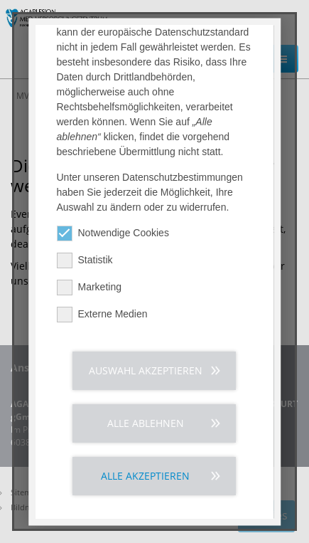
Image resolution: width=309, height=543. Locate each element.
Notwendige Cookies (113, 236)
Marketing (89, 290)
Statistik (85, 263)
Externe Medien (102, 317)
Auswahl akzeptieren (145, 374)
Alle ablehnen (145, 426)
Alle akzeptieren (146, 479)
